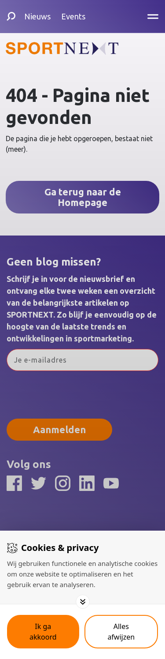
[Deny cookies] (121, 631)
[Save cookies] (43, 631)
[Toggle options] (83, 602)
